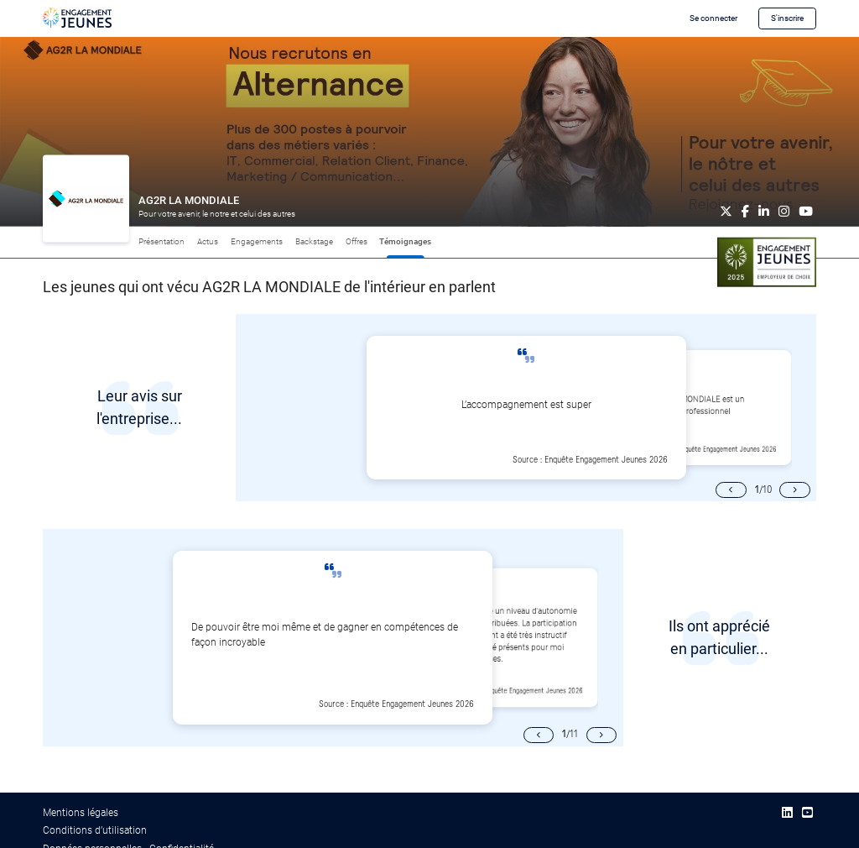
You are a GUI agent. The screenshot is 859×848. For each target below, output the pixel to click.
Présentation (161, 241)
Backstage (314, 241)
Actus (207, 241)
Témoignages (405, 241)
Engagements (257, 241)
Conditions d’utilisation (95, 830)
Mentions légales (80, 813)
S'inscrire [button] (787, 18)
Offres (356, 241)
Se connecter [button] (713, 18)
